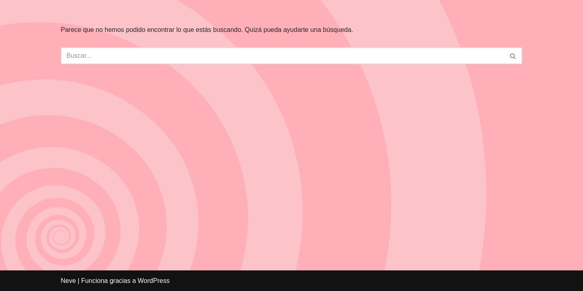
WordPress (154, 280)
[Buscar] (282, 55)
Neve (68, 280)
